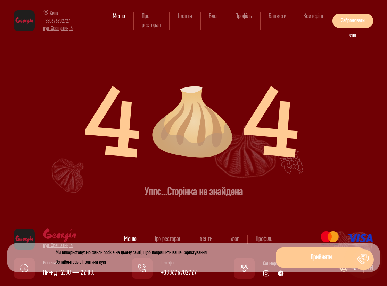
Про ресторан (167, 239)
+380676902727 (56, 21)
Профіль (243, 16)
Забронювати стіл (352, 23)
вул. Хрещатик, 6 (58, 28)
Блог (214, 16)
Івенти (185, 16)
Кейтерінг (313, 16)
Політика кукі (94, 262)
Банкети (278, 16)
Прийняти (321, 257)
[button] (363, 259)
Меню (119, 16)
